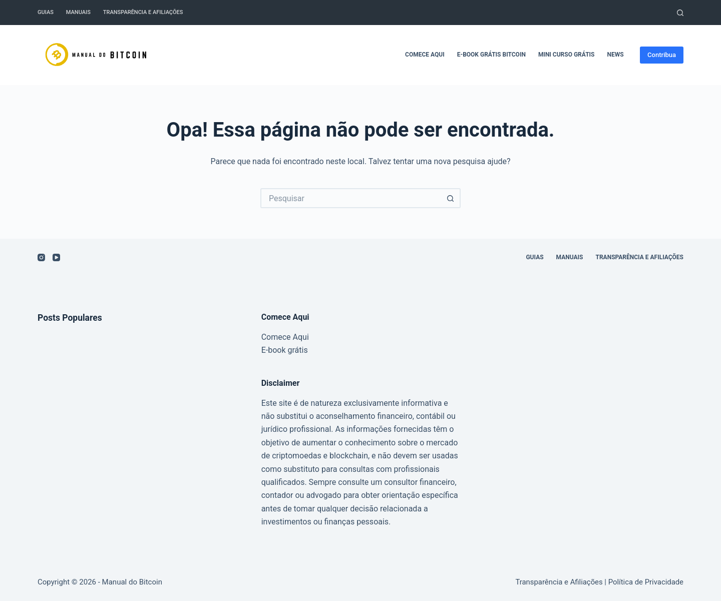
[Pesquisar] (680, 13)
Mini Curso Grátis (566, 54)
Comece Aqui (425, 54)
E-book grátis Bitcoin (491, 54)
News (615, 54)
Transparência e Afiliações (143, 12)
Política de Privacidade (645, 581)
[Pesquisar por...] (350, 198)
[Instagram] (41, 257)
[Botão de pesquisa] (451, 198)
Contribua (661, 55)
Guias (46, 12)
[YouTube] (56, 257)
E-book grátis (284, 350)
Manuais (78, 12)
